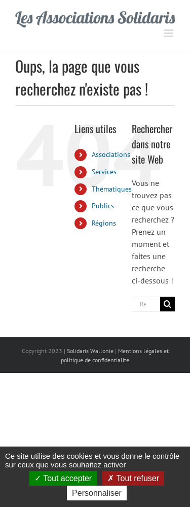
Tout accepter (63, 478)
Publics (103, 205)
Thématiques (112, 189)
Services (104, 171)
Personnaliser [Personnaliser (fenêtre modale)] (97, 493)
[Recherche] (167, 304)
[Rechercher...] (146, 304)
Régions (104, 223)
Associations (111, 154)
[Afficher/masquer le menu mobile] (169, 33)
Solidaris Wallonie (90, 351)
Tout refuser (133, 478)
